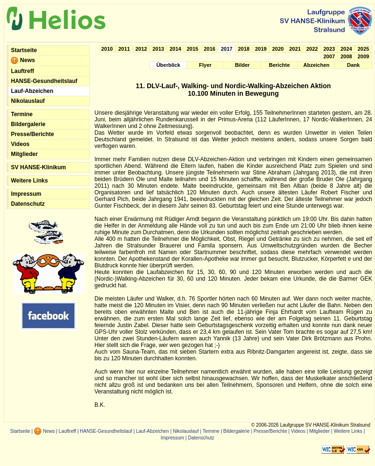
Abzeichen (316, 65)
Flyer (205, 65)
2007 (329, 56)
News (23, 60)
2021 (294, 49)
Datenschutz (28, 204)
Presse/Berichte (32, 134)
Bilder (242, 65)
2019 (260, 49)
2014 (175, 49)
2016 (209, 49)
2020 (277, 49)
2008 (346, 56)
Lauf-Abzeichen (32, 91)
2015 (192, 49)
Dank (353, 65)
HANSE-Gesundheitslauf (44, 81)
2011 (124, 49)
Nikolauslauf (28, 101)
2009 (363, 56)
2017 (226, 49)
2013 (158, 49)
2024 (346, 49)
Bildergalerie (28, 124)
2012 (141, 49)
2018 (243, 49)
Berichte (279, 65)
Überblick (168, 65)
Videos (20, 144)
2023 (329, 49)
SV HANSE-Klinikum (38, 167)
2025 (363, 49)
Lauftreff (22, 71)
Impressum (26, 194)
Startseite (24, 50)
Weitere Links (29, 180)
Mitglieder (24, 154)
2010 (106, 49)
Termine (22, 114)
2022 (312, 49)
